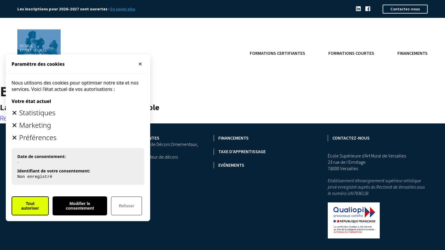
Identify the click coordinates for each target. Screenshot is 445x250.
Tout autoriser (30, 205)
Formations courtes (351, 53)
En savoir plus (122, 9)
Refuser (126, 206)
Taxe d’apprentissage (242, 152)
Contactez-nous (405, 9)
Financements (412, 53)
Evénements (231, 165)
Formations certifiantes (277, 53)
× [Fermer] (140, 63)
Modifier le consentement (80, 205)
